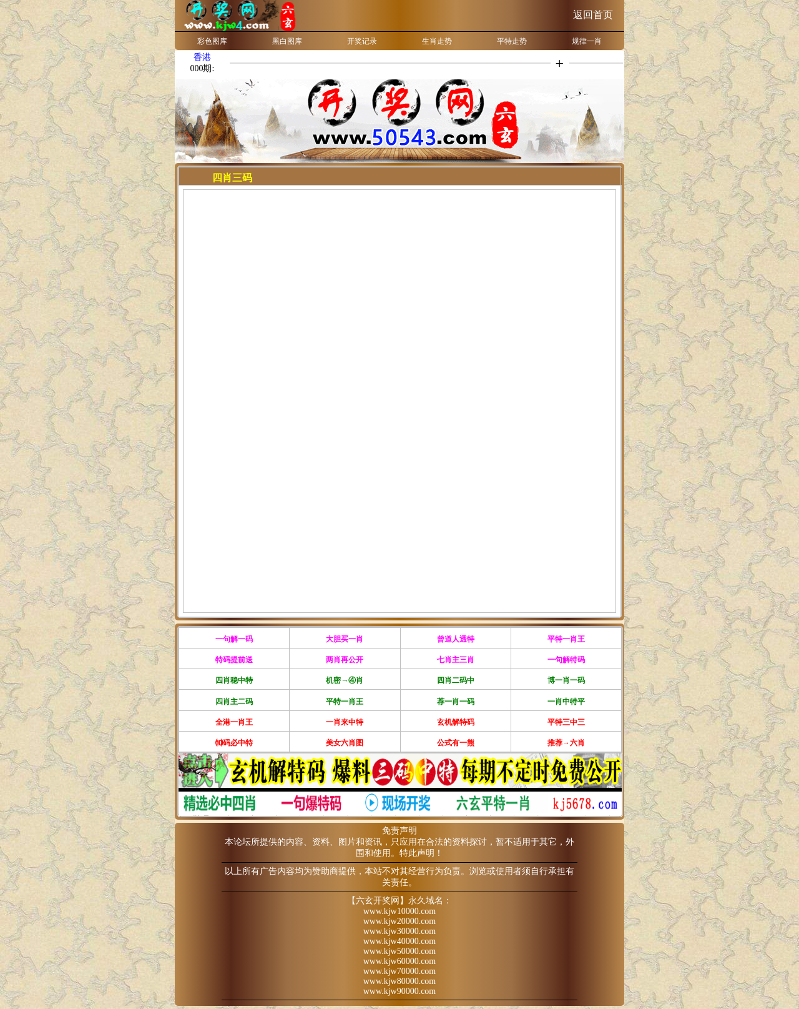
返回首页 (593, 14)
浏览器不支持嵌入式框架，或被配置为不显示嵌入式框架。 (399, 399)
